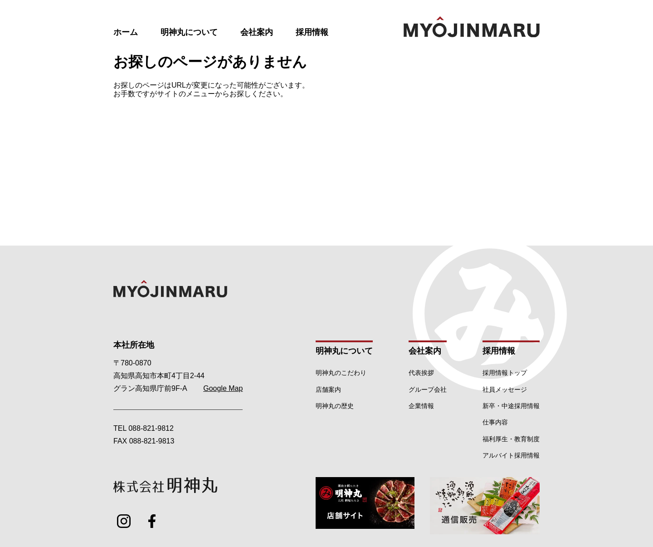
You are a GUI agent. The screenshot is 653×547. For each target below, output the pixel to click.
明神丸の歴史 (335, 405)
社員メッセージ (504, 389)
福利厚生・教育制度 (511, 439)
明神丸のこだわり (341, 372)
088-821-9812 (151, 428)
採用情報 (312, 32)
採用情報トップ (504, 372)
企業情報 (421, 405)
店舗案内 (328, 389)
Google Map (223, 388)
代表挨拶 (421, 372)
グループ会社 (428, 389)
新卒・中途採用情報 (511, 405)
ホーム (125, 32)
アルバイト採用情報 (511, 455)
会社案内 (256, 32)
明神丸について (189, 32)
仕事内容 (495, 422)
